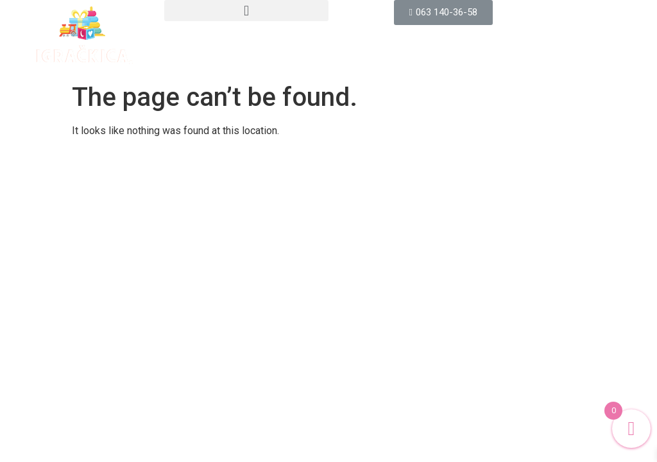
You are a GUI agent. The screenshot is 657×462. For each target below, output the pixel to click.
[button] (246, 10)
